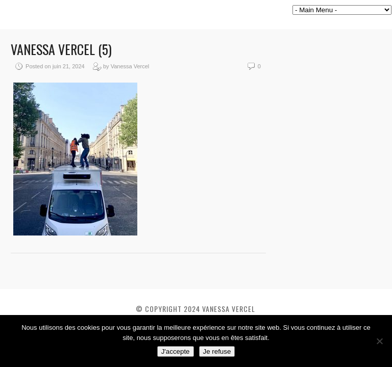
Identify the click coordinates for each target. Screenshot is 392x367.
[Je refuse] (379, 341)
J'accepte (175, 351)
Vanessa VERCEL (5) (61, 49)
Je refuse (217, 351)
